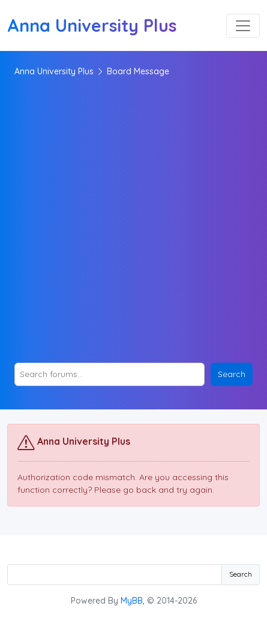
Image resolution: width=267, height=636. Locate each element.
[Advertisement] (133, 220)
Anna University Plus (54, 71)
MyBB (132, 600)
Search (240, 573)
